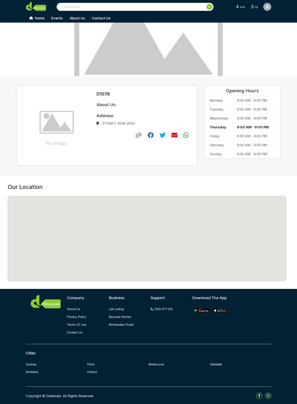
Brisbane (32, 371)
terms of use (77, 324)
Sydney (31, 363)
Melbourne (156, 363)
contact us (75, 332)
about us (74, 309)
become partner (120, 317)
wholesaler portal (122, 324)
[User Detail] (267, 7)
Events (57, 18)
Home (37, 18)
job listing (116, 309)
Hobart (92, 371)
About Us (77, 18)
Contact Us (101, 18)
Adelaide (216, 363)
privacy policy (77, 317)
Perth (91, 363)
